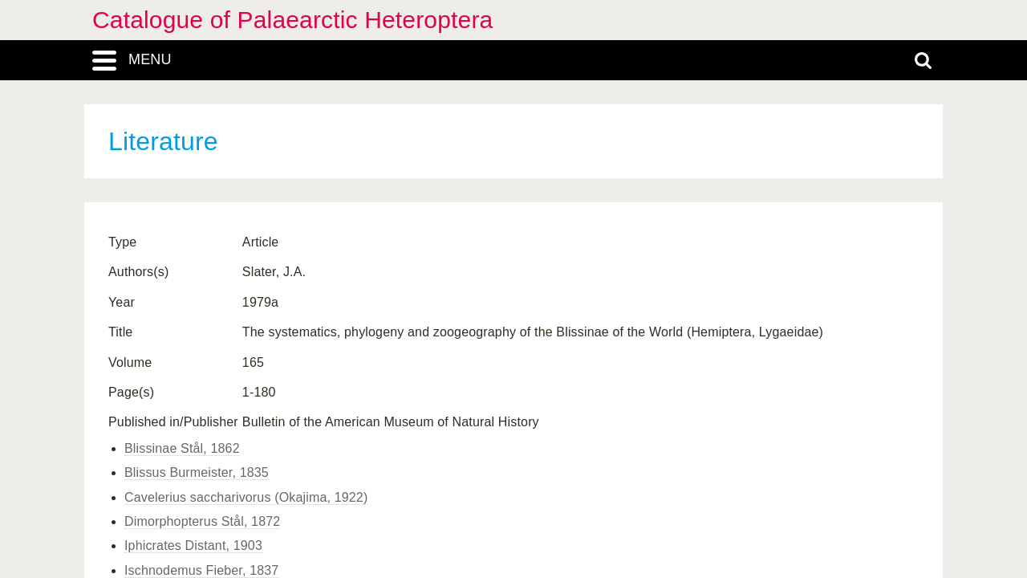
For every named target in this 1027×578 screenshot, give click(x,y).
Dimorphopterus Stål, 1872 (202, 521)
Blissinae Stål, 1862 (182, 448)
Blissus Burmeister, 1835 (196, 472)
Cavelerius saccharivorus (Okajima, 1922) (245, 497)
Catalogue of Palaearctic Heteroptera (292, 19)
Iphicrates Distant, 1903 (193, 545)
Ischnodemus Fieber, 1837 (201, 570)
